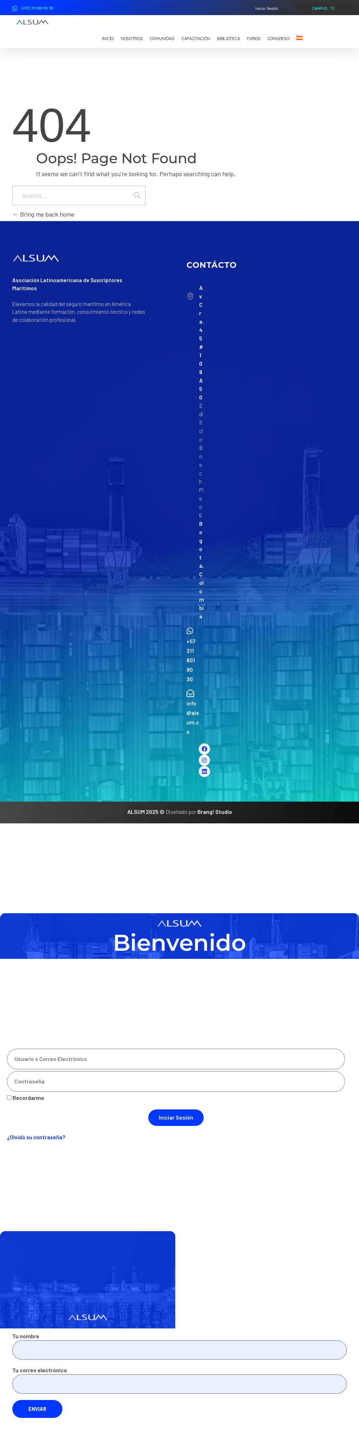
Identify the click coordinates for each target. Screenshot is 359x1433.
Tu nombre (179, 1346)
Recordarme (25, 1097)
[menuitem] (299, 38)
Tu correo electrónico (179, 1380)
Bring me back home (43, 214)
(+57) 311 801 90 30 (37, 8)
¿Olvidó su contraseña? (36, 1137)
